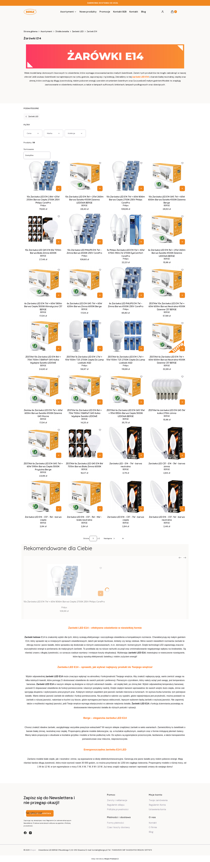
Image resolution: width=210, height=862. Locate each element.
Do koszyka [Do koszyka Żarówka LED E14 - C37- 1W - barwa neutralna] (182, 509)
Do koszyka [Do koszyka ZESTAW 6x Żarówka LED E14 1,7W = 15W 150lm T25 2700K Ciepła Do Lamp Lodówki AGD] (141, 348)
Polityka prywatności (117, 809)
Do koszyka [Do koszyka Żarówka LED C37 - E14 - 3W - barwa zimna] (182, 455)
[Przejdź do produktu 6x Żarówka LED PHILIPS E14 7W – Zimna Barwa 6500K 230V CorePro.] (125, 282)
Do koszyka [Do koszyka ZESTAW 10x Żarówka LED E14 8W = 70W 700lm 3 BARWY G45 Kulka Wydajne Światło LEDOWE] (59, 348)
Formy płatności (115, 822)
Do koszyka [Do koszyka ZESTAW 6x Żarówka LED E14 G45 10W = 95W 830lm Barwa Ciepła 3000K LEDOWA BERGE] (141, 402)
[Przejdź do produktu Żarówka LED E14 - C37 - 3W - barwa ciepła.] (43, 496)
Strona (86, 538)
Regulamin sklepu (115, 804)
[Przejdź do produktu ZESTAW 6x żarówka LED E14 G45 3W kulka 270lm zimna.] (166, 389)
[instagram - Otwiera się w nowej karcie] (30, 832)
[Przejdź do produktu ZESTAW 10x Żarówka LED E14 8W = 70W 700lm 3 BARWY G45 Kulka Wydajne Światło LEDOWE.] (43, 336)
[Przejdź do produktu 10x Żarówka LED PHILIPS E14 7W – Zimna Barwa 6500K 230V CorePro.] (84, 229)
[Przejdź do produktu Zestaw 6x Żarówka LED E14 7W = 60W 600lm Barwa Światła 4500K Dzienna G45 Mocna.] (43, 389)
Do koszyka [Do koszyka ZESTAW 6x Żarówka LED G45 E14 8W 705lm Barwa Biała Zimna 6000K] (100, 455)
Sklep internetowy (104, 859)
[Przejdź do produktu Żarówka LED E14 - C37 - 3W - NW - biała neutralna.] (84, 496)
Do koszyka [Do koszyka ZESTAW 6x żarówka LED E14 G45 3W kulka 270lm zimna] (182, 402)
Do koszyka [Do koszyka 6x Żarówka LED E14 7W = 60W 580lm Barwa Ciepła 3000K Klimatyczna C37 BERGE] (59, 295)
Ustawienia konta (157, 809)
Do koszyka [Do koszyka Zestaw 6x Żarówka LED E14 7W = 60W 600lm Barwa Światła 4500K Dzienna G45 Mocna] (59, 402)
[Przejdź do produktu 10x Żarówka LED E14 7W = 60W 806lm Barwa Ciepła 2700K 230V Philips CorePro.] (125, 176)
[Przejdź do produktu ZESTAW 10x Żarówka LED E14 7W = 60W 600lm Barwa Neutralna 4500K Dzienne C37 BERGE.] (166, 282)
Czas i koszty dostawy (118, 827)
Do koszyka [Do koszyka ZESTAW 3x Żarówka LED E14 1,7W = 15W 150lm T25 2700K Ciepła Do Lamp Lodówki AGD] (100, 348)
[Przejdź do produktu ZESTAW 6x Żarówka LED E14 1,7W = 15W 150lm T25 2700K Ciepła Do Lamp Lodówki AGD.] (125, 336)
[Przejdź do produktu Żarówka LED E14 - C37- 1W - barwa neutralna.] (166, 496)
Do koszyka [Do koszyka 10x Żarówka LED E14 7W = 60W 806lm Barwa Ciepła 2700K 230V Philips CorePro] (141, 188)
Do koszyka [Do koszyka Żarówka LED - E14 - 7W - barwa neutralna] (141, 455)
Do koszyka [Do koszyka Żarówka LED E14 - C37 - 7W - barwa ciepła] (141, 509)
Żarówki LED (78, 31)
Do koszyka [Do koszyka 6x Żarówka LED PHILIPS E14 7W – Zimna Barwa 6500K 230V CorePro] (141, 295)
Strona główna (30, 31)
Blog (151, 831)
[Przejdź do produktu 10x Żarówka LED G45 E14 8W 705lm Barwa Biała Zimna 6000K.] (43, 229)
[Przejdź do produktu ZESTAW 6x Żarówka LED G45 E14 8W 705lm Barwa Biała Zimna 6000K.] (84, 442)
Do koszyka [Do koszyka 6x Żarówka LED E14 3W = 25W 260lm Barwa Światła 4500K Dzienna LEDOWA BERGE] (182, 242)
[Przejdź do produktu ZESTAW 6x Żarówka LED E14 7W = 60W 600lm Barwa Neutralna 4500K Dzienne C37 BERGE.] (166, 336)
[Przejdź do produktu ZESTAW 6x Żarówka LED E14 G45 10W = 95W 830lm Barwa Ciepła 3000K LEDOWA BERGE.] (125, 389)
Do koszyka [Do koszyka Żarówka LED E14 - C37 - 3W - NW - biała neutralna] (100, 509)
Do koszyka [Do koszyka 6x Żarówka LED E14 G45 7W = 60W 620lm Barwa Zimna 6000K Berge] (100, 295)
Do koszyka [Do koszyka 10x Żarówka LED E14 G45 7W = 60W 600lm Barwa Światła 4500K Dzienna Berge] (182, 188)
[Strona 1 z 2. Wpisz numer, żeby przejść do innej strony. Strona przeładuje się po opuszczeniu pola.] (93, 538)
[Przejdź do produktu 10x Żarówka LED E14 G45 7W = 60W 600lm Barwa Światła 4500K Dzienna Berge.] (166, 176)
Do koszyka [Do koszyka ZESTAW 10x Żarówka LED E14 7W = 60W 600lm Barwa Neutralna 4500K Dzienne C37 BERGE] (182, 295)
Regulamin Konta (157, 804)
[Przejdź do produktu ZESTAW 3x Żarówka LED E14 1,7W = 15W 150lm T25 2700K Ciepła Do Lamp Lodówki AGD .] (84, 336)
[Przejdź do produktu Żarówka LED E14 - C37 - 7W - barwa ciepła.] (125, 496)
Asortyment (46, 31)
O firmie (153, 827)
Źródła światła (62, 31)
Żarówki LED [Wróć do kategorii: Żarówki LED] (31, 116)
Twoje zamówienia (158, 800)
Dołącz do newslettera (40, 813)
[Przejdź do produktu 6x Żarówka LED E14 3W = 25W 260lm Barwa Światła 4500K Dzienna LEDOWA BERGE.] (166, 229)
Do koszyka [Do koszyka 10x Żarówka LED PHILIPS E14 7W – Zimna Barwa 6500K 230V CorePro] (100, 242)
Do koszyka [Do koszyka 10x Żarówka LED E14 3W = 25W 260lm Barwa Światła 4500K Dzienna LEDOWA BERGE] (100, 188)
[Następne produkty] (109, 538)
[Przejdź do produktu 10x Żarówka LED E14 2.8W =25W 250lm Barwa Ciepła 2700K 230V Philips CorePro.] (43, 176)
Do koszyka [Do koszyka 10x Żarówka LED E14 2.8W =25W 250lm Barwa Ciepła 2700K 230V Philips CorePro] (59, 188)
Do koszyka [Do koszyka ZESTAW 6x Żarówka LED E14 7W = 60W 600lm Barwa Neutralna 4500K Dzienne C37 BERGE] (182, 348)
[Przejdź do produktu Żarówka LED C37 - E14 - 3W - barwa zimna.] (166, 442)
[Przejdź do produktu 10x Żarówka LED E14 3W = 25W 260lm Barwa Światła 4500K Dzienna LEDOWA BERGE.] (84, 176)
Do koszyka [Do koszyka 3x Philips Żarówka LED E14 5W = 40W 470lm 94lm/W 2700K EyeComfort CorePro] (141, 242)
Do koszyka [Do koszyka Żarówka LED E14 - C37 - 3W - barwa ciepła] (59, 509)
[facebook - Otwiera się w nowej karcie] (25, 832)
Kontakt (153, 822)
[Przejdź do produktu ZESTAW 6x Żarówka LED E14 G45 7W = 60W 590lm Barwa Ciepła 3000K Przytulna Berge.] (43, 442)
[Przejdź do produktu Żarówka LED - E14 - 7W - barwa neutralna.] (125, 442)
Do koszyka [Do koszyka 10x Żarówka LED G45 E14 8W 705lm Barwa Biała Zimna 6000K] (59, 242)
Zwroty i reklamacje (117, 800)
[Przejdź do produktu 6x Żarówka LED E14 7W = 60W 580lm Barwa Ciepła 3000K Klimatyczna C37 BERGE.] (43, 282)
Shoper (33, 850)
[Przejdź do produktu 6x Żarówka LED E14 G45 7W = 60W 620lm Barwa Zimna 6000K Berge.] (84, 282)
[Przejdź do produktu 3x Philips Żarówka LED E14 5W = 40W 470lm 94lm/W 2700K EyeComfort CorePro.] (125, 229)
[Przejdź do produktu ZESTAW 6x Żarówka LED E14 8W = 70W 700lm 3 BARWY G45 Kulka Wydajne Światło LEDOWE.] (84, 389)
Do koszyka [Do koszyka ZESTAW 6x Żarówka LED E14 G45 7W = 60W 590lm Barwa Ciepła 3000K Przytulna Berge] (59, 455)
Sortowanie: (29, 149)
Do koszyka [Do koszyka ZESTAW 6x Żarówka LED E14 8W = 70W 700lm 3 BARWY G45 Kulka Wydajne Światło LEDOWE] (100, 402)
